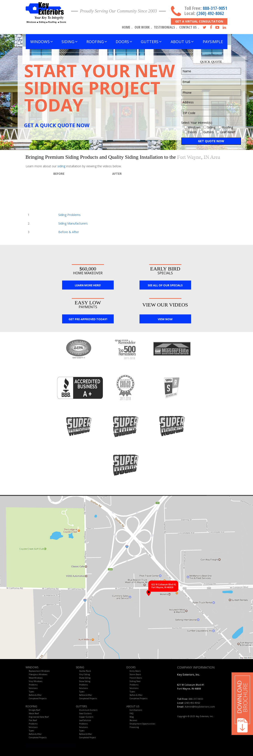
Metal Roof (34, 713)
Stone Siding (84, 681)
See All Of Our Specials (165, 285)
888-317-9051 (215, 8)
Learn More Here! (88, 285)
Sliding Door (135, 681)
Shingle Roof (34, 710)
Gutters (81, 706)
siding (61, 166)
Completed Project (87, 737)
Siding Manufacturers (73, 223)
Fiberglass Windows (38, 674)
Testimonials (164, 27)
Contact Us (188, 27)
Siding (80, 667)
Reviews (133, 720)
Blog (132, 716)
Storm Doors (135, 674)
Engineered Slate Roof (39, 716)
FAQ (131, 713)
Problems (33, 684)
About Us (132, 706)
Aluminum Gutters (88, 710)
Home (126, 27)
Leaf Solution (85, 720)
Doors (130, 667)
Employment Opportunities (142, 723)
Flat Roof (33, 720)
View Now (165, 319)
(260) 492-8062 (210, 13)
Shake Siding (84, 677)
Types (31, 691)
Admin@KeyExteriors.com (200, 706)
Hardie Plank (85, 671)
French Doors (136, 677)
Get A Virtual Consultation (199, 21)
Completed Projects (38, 698)
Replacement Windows (39, 671)
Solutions (33, 688)
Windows (32, 667)
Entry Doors (135, 671)
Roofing (31, 706)
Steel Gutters (85, 713)
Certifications (136, 710)
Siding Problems (69, 215)
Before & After (68, 232)
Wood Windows (36, 677)
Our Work (142, 27)
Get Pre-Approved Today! (88, 319)
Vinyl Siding (84, 674)
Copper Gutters (86, 716)
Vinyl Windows (35, 681)
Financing (134, 727)
